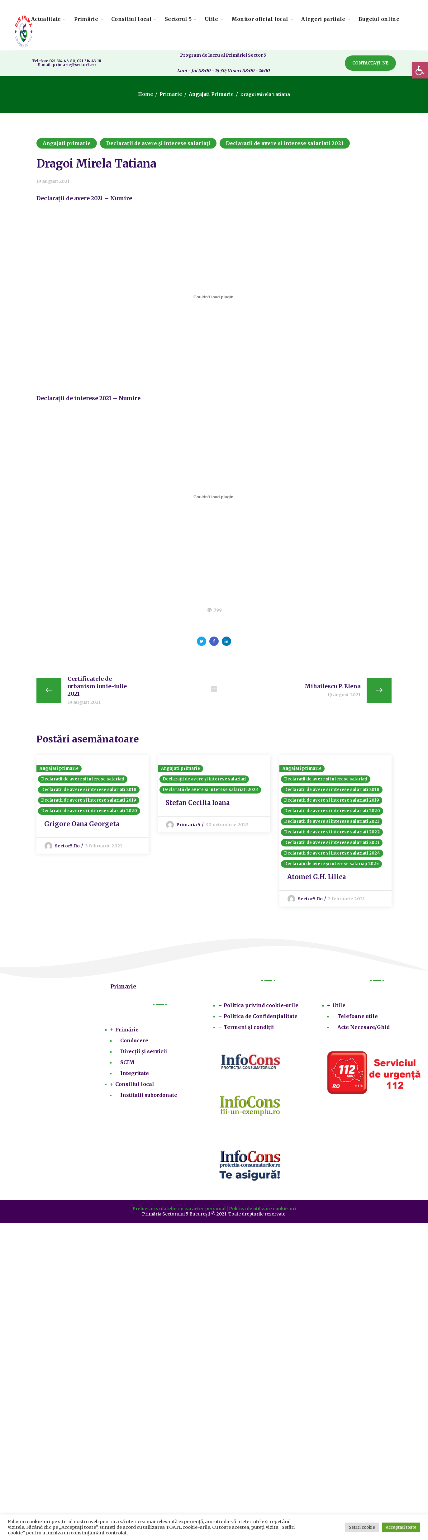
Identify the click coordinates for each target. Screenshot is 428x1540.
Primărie (127, 1033)
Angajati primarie (209, 94)
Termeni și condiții (249, 1031)
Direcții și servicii (143, 1055)
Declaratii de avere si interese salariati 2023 (210, 793)
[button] (420, 70)
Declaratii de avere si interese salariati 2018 (88, 793)
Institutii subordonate (148, 1099)
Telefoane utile (357, 1020)
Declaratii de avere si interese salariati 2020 (89, 814)
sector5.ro (67, 849)
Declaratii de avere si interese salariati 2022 (332, 835)
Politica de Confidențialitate (260, 1020)
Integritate (134, 1077)
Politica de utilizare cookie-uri (262, 1212)
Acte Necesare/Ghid (363, 1031)
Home (149, 94)
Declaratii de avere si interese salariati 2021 (285, 143)
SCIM (127, 1066)
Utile (338, 1009)
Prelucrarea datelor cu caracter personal (179, 1212)
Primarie (172, 94)
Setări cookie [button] (362, 1527)
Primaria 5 (188, 828)
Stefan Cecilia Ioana (198, 806)
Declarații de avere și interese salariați (158, 143)
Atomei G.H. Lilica (316, 880)
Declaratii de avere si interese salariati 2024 (332, 857)
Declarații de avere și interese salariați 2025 (331, 867)
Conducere (134, 1044)
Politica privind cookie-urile (261, 1009)
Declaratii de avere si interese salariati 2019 (88, 804)
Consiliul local (134, 1088)
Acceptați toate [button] (401, 1527)
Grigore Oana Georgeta (81, 828)
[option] (92, 806)
